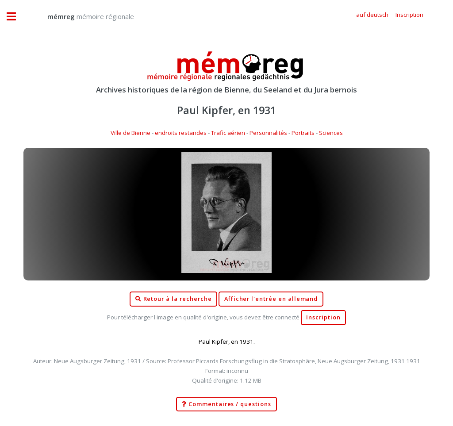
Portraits (303, 133)
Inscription (323, 317)
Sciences (331, 133)
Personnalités (268, 133)
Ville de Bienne (130, 133)
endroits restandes (181, 133)
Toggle (16, 16)
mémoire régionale (82, 16)
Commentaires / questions (226, 404)
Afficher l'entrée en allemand (271, 299)
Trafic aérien (228, 133)
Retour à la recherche (173, 299)
